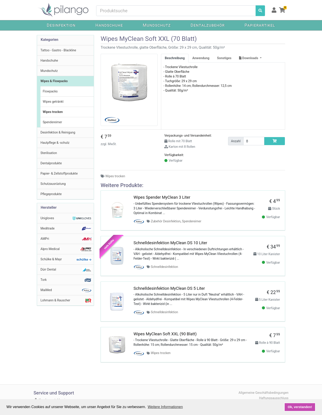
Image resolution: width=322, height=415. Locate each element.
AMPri (65, 239)
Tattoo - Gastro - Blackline (58, 50)
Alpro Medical (65, 249)
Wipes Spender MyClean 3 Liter (161, 197)
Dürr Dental (65, 269)
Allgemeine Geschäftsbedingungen (263, 393)
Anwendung (200, 58)
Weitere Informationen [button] (165, 407)
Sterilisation (48, 153)
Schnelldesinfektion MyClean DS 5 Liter (169, 288)
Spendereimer (52, 122)
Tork (65, 280)
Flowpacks (50, 91)
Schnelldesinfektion (164, 267)
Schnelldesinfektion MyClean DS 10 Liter (170, 242)
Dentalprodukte (51, 163)
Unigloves (65, 218)
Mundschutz (157, 25)
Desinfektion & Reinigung (57, 132)
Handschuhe (109, 25)
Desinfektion (61, 25)
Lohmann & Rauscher (65, 300)
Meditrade (65, 228)
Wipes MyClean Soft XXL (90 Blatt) (165, 334)
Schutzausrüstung (53, 184)
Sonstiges (224, 58)
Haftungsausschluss (273, 398)
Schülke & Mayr (65, 259)
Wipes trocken (53, 112)
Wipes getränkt (53, 101)
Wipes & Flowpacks (54, 81)
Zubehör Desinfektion (165, 221)
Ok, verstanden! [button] (300, 407)
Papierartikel (260, 25)
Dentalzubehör (208, 25)
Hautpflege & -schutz (54, 142)
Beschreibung (175, 58)
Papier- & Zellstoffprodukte (59, 173)
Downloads (249, 58)
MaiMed (65, 290)
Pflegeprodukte (51, 194)
